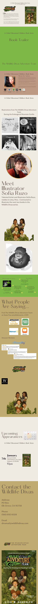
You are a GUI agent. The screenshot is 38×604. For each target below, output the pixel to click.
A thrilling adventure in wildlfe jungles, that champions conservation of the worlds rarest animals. (25, 281)
